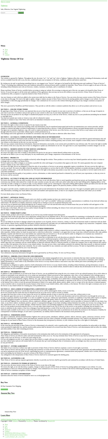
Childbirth (3, 419)
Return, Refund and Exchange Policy (16, 435)
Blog (6, 53)
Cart (6, 51)
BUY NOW (4, 389)
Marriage (14, 419)
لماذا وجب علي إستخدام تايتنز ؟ (14, 436)
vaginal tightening (35, 419)
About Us (8, 429)
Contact (7, 54)
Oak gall (19, 419)
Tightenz (4, 6)
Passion (23, 419)
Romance (28, 419)
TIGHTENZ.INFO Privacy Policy (15, 433)
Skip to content (5, 2)
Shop (6, 49)
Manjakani (9, 419)
